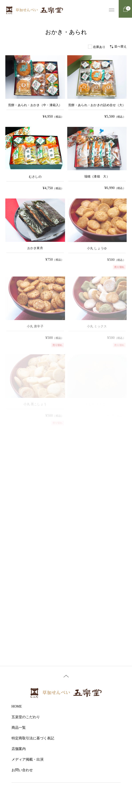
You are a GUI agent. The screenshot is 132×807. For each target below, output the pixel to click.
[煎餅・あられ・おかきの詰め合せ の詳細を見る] (97, 87)
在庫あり (99, 47)
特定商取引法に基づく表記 (33, 738)
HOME (17, 706)
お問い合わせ (22, 770)
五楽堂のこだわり (26, 717)
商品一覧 (19, 727)
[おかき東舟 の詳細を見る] (35, 230)
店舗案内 (19, 749)
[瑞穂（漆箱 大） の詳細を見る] (97, 159)
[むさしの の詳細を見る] (35, 159)
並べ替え (118, 46)
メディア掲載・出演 (27, 759)
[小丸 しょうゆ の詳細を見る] (97, 233)
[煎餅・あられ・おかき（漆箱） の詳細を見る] (35, 87)
